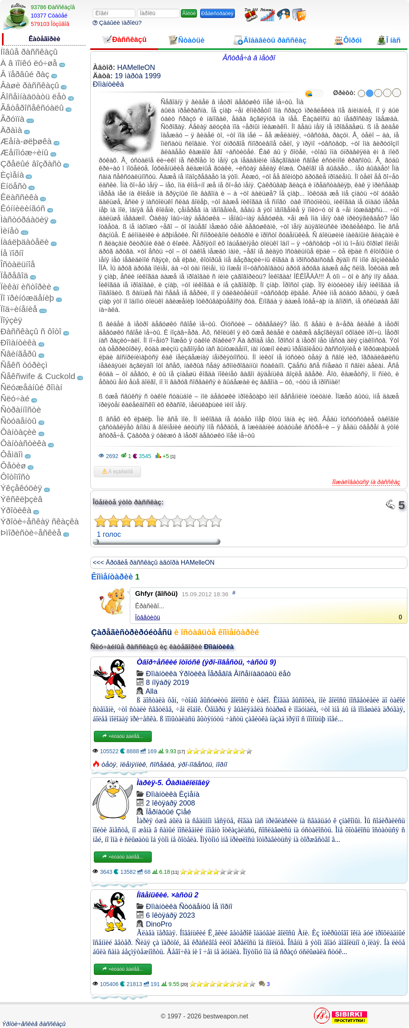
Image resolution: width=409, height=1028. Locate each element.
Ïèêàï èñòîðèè (25, 286)
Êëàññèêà (19, 197)
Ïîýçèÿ (11, 320)
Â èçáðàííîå (117, 471)
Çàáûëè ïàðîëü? (117, 22)
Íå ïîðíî (12, 253)
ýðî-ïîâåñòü (195, 764)
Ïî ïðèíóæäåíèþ (27, 297)
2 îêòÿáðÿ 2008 (170, 803)
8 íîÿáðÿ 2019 (167, 683)
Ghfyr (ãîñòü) (156, 593)
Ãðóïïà (12, 118)
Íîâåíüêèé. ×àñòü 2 (168, 895)
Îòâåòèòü (147, 617)
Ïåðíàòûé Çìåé (168, 812)
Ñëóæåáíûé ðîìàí (31, 387)
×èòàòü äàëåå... (122, 736)
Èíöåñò (13, 186)
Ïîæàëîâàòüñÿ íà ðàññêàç (366, 481)
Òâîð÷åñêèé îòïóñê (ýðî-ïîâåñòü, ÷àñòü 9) (206, 662)
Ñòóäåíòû (18, 420)
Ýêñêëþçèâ (21, 499)
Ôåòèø (13, 465)
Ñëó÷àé (15, 398)
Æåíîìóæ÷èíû (24, 152)
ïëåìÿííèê (133, 764)
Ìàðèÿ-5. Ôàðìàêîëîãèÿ (173, 783)
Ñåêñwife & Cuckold (37, 376)
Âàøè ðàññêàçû (29, 85)
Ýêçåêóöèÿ (21, 487)
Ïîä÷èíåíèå (18, 309)
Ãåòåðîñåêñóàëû (32, 107)
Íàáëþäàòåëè (24, 241)
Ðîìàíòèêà (18, 342)
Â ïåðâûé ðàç (25, 74)
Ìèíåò (9, 230)
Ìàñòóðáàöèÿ (24, 219)
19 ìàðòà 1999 (138, 76)
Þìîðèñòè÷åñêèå (31, 532)
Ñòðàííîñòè (20, 409)
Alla (151, 691)
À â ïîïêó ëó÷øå (28, 62)
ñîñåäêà (162, 764)
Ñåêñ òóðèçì (24, 364)
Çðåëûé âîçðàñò (31, 163)
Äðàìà (11, 130)
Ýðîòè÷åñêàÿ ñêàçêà (39, 521)
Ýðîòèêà (15, 510)
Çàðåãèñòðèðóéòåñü (131, 632)
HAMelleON (136, 67)
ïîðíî (221, 764)
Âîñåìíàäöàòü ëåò (33, 96)
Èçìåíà (12, 174)
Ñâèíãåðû (18, 353)
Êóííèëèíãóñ (22, 208)
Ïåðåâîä (14, 275)
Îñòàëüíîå (17, 264)
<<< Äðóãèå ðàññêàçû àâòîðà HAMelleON (153, 562)
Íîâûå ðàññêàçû (29, 51)
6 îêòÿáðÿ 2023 (170, 915)
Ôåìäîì (11, 454)
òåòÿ (108, 764)
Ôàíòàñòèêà (23, 443)
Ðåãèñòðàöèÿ (217, 13)
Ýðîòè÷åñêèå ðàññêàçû (34, 1023)
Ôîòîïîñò (15, 476)
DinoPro (159, 924)
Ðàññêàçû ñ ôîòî (31, 331)
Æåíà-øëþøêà (26, 141)
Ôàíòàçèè (18, 432)
